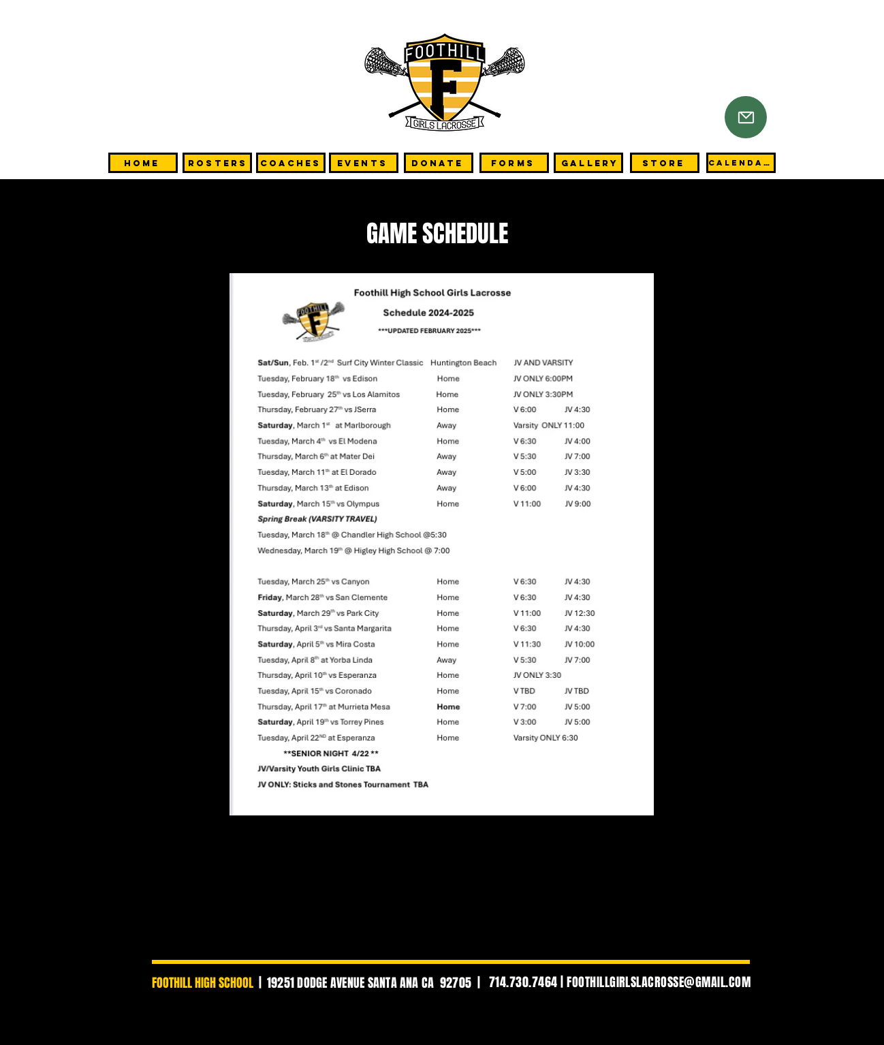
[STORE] (664, 163)
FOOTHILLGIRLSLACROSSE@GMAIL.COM (659, 982)
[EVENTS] (363, 163)
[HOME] (143, 163)
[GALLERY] (588, 163)
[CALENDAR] (741, 163)
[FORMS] (514, 163)
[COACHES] (291, 163)
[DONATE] (438, 163)
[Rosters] (217, 163)
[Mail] (746, 117)
